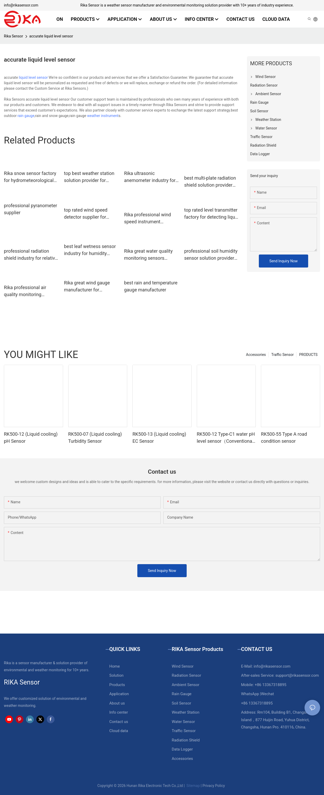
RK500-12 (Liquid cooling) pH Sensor (31, 437)
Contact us (118, 721)
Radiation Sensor (186, 675)
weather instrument (103, 116)
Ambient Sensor (185, 684)
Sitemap (193, 786)
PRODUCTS (308, 355)
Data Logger (182, 749)
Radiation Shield (186, 740)
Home (114, 666)
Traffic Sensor (282, 355)
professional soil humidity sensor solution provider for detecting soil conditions (210, 255)
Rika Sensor (13, 36)
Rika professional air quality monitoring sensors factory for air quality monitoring (27, 291)
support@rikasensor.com (297, 675)
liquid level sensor (33, 77)
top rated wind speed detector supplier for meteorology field (85, 213)
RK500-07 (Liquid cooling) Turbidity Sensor (95, 437)
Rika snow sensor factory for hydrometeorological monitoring (30, 177)
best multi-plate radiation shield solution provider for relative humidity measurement (210, 181)
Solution (116, 675)
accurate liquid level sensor (51, 36)
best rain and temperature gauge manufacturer (151, 286)
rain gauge (25, 116)
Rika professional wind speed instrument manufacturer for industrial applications (147, 218)
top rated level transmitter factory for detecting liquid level (211, 213)
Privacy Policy (214, 786)
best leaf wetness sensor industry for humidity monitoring (90, 250)
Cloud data (118, 730)
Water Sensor (183, 721)
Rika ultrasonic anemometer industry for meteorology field (150, 177)
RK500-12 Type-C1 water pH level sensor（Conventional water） (226, 438)
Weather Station (185, 712)
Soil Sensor (181, 703)
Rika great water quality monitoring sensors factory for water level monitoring (148, 255)
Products (117, 684)
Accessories (256, 355)
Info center (118, 712)
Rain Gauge (181, 694)
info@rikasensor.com (21, 5)
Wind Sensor (182, 666)
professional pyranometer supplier (30, 209)
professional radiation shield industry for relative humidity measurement (30, 255)
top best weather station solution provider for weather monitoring (89, 177)
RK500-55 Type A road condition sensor (284, 437)
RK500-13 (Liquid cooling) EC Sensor (159, 437)
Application (119, 694)
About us (117, 703)
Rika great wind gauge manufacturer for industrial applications (87, 286)
